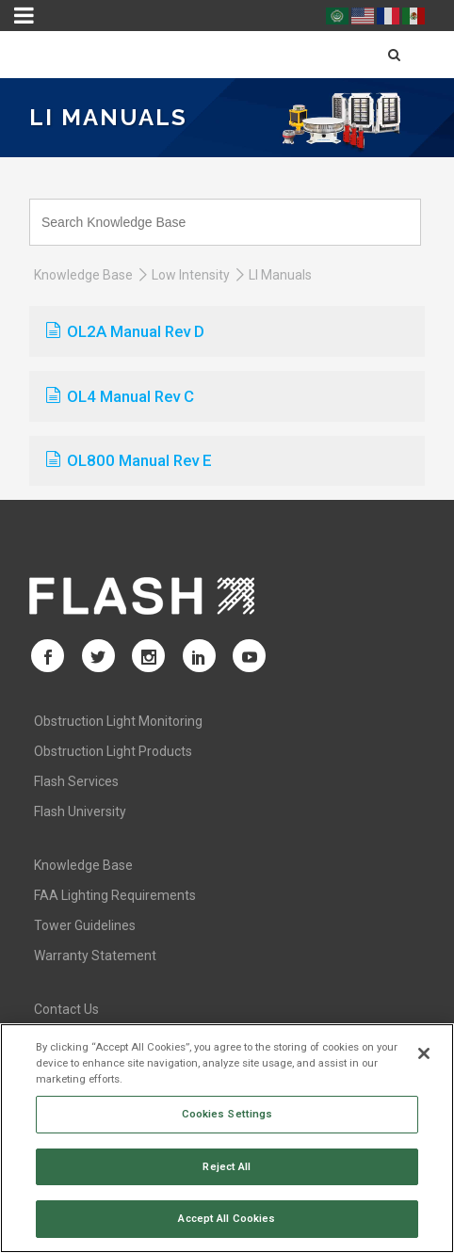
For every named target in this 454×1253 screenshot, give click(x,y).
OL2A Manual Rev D (125, 331)
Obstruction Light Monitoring (118, 721)
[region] (227, 1138)
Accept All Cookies (226, 1218)
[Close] (424, 1053)
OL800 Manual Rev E (129, 460)
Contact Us (66, 1009)
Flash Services (76, 781)
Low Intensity (191, 274)
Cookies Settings (227, 1113)
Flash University (80, 811)
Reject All (227, 1166)
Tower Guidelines (85, 925)
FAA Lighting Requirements (115, 895)
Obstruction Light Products (113, 751)
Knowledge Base (83, 274)
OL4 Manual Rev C (120, 396)
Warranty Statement (95, 955)
